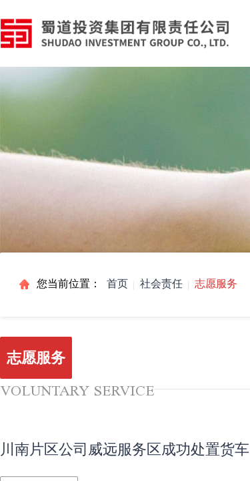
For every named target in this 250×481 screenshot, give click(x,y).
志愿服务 (216, 283)
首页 (117, 283)
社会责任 (161, 283)
